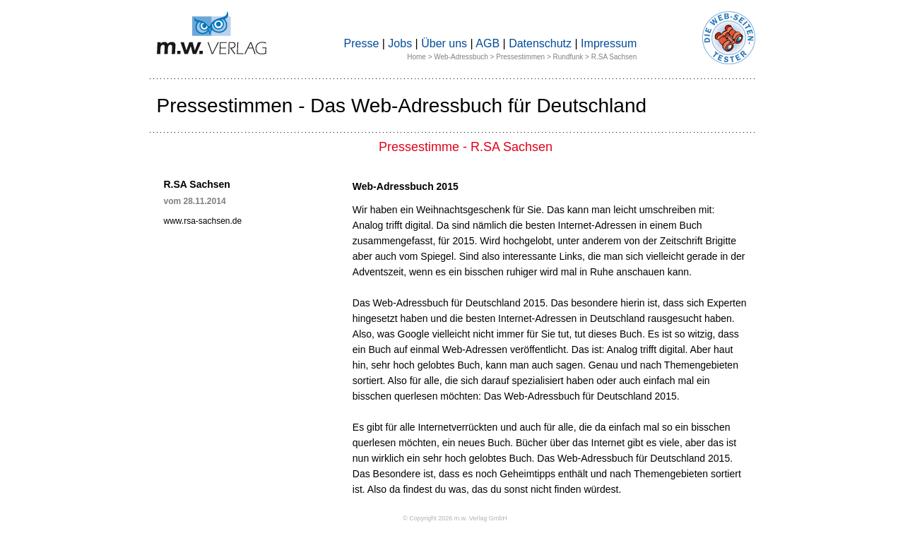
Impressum (609, 43)
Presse (361, 43)
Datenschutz (540, 43)
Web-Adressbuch (461, 57)
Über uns (444, 43)
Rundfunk (568, 57)
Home (416, 57)
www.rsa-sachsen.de (203, 221)
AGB (487, 43)
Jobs (400, 43)
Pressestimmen (520, 57)
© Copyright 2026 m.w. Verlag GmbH (455, 518)
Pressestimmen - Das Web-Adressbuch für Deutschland (402, 105)
